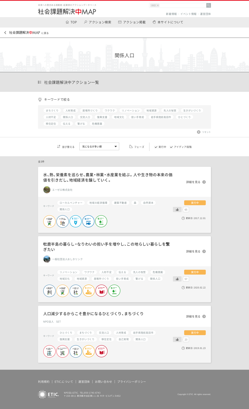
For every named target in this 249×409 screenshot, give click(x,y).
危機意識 (158, 272)
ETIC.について (64, 381)
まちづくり (85, 332)
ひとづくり (66, 332)
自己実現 (124, 339)
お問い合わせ (103, 381)
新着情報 (171, 14)
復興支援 (65, 339)
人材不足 (107, 272)
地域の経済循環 (98, 202)
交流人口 (104, 332)
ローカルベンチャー (71, 202)
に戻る (26, 33)
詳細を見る (193, 251)
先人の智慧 (139, 272)
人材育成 (121, 332)
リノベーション (68, 272)
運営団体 (205, 14)
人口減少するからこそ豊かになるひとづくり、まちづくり (93, 313)
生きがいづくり (86, 339)
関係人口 (155, 278)
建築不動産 (120, 202)
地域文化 (65, 278)
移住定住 (107, 339)
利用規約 (44, 381)
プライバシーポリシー (131, 381)
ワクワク (89, 272)
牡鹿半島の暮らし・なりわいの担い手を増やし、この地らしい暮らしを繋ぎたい (106, 246)
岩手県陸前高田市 (143, 332)
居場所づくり (101, 278)
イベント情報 (188, 14)
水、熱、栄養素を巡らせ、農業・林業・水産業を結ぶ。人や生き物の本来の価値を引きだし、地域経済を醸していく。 (108, 177)
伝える (122, 272)
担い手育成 (122, 278)
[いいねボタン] (177, 278)
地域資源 (82, 278)
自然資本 (148, 202)
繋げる (139, 278)
